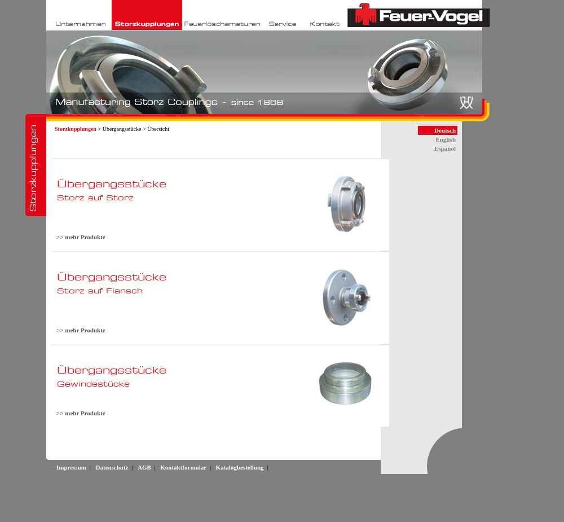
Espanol (445, 148)
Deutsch (445, 130)
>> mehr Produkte (80, 237)
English (446, 139)
